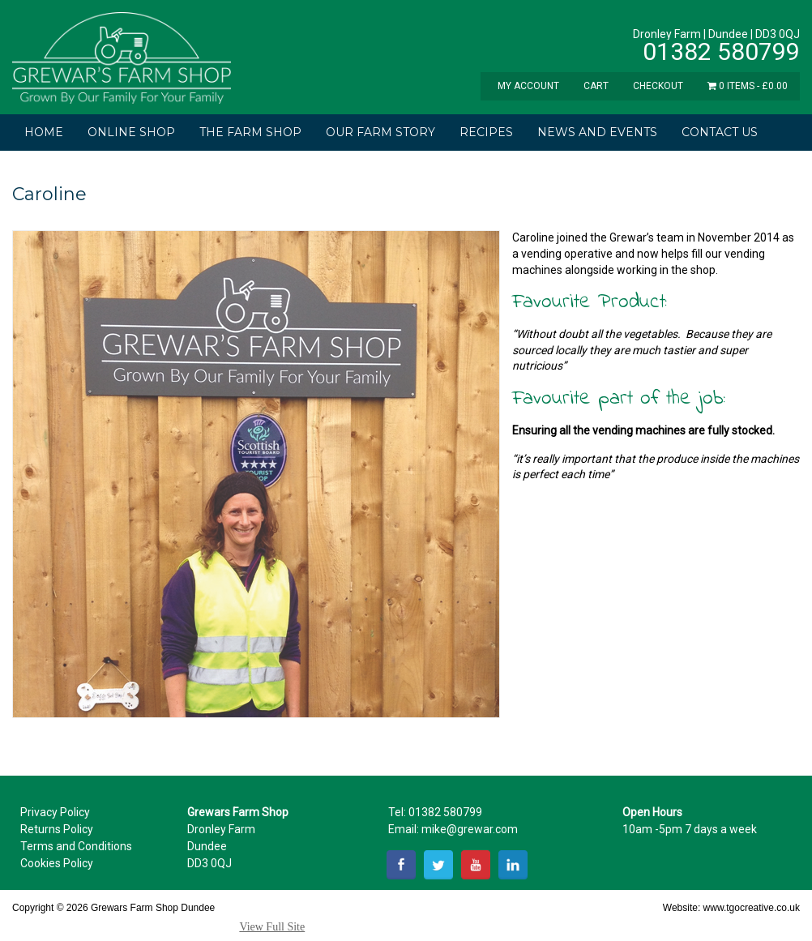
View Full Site (272, 927)
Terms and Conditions (76, 846)
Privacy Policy (55, 812)
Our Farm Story (380, 132)
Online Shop (131, 132)
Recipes (486, 132)
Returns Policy (56, 829)
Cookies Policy (56, 863)
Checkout (658, 86)
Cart (596, 86)
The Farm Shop (250, 132)
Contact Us (720, 132)
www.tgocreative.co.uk (751, 907)
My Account (528, 86)
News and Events (597, 132)
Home (43, 132)
